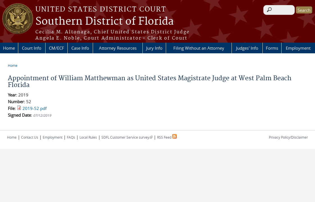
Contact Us (29, 137)
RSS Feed (167, 137)
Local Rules (88, 137)
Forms (272, 48)
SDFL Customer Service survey (127, 137)
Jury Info (154, 48)
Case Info (80, 48)
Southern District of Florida (104, 21)
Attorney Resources (118, 48)
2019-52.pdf (34, 108)
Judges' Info (247, 48)
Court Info (31, 48)
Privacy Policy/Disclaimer (288, 137)
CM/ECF (56, 48)
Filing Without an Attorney (198, 48)
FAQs (71, 137)
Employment (298, 48)
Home (9, 48)
